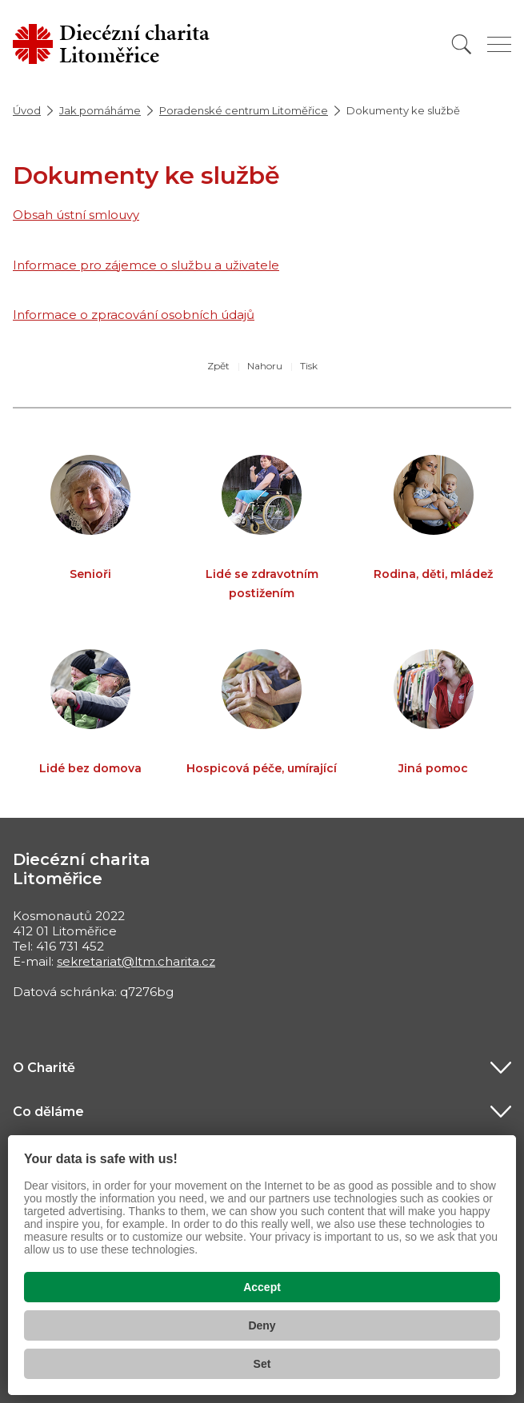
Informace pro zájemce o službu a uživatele (146, 265)
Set (262, 1363)
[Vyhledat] (461, 44)
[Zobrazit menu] (499, 44)
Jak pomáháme (100, 110)
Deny (261, 1325)
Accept (262, 1287)
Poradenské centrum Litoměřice (243, 110)
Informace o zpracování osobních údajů (133, 314)
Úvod (27, 110)
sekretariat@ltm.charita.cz (136, 961)
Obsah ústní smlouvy (76, 214)
